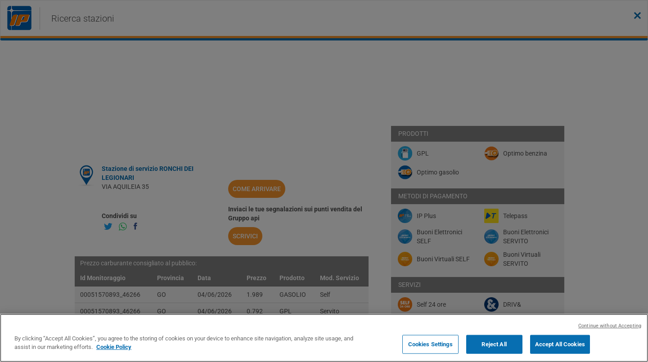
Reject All (494, 344)
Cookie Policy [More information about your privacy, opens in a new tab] (113, 347)
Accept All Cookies (560, 344)
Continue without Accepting (609, 326)
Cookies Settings (430, 344)
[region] (324, 338)
